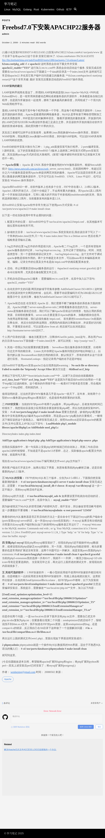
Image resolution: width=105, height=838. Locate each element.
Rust (36, 9)
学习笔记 (10, 4)
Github (60, 9)
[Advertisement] (52, 775)
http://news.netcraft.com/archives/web (28, 168)
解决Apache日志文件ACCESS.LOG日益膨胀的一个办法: (30, 749)
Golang (27, 9)
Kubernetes (47, 9)
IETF (69, 9)
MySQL (16, 9)
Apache (7, 679)
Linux (7, 9)
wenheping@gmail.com (23, 672)
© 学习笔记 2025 (14, 833)
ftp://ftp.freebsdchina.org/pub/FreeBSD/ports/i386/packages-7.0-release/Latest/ (43, 60)
